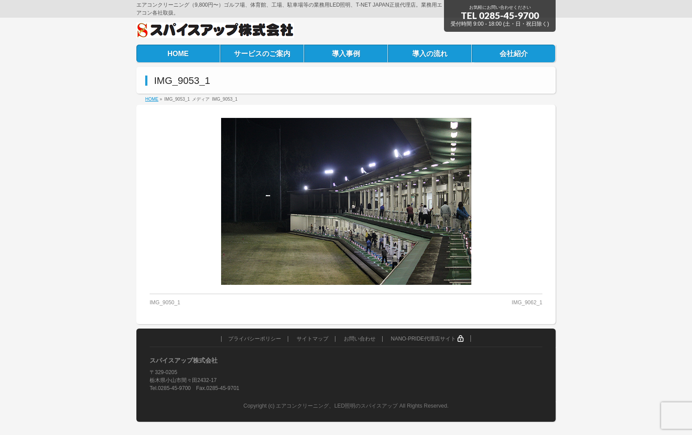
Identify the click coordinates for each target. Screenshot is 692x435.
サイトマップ (312, 339)
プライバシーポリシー (254, 339)
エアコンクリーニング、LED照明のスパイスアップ (337, 406)
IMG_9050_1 (165, 302)
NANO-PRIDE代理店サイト (427, 338)
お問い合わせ (360, 339)
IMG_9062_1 (527, 302)
